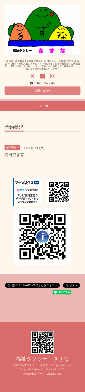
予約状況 (14, 127)
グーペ (41, 373)
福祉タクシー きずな (42, 359)
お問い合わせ (42, 90)
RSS (59, 373)
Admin (51, 373)
